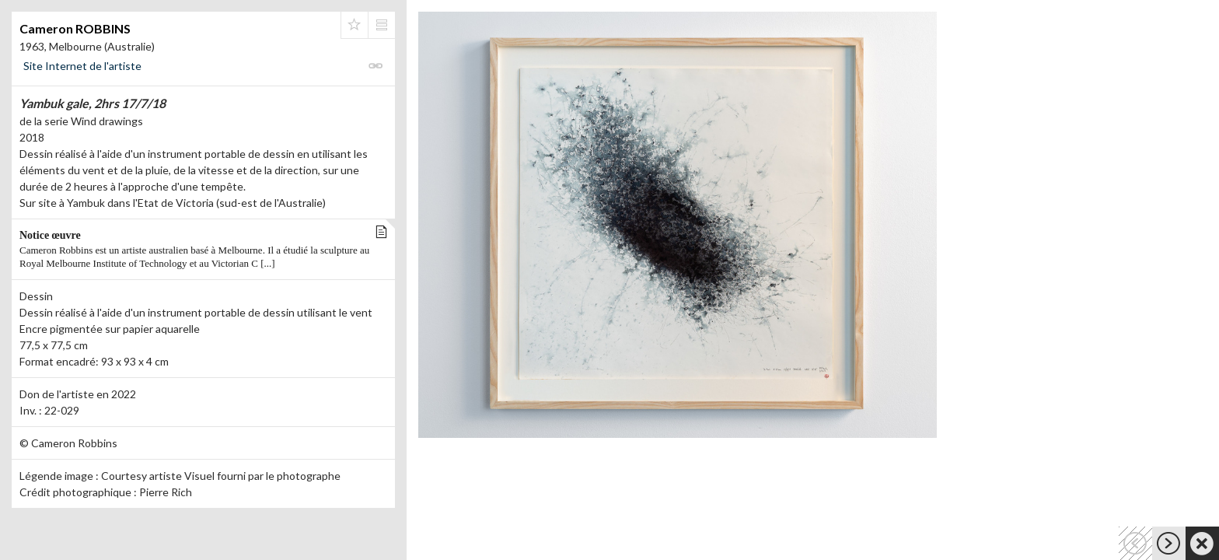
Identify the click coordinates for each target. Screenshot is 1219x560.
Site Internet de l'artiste (82, 65)
